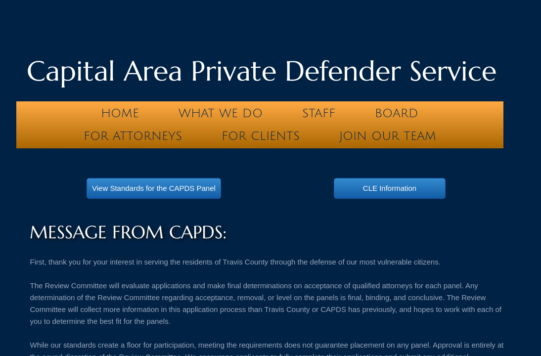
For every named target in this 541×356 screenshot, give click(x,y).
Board (396, 113)
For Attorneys (133, 136)
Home (120, 113)
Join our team (387, 136)
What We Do (221, 113)
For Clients (261, 136)
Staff (318, 113)
